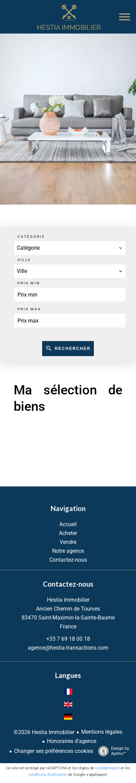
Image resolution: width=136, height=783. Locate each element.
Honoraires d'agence (71, 741)
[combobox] (69, 248)
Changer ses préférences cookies (53, 751)
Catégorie (31, 236)
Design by (112, 751)
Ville (24, 260)
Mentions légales (101, 732)
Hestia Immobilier (68, 600)
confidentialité (107, 768)
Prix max (29, 309)
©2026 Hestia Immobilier (44, 732)
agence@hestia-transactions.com (68, 647)
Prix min (28, 283)
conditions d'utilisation (47, 774)
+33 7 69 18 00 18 (68, 639)
